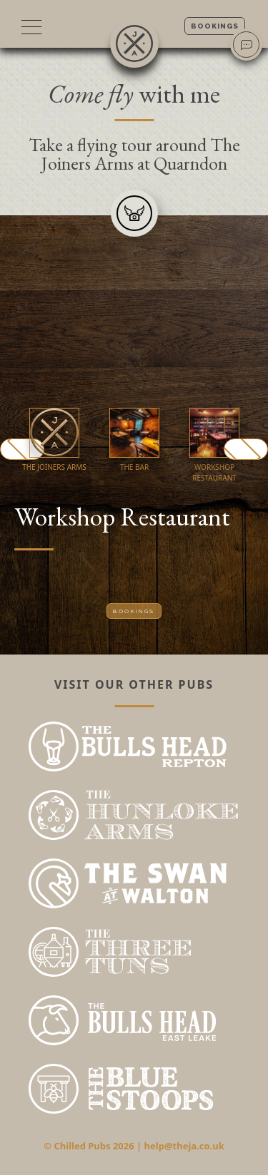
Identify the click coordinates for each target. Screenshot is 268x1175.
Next (246, 449)
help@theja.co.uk (184, 1145)
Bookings (215, 26)
